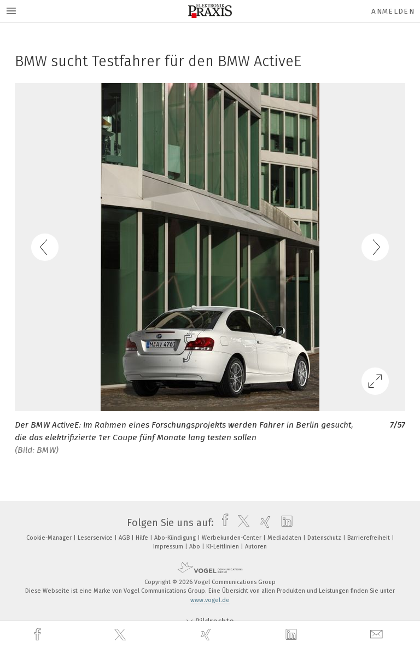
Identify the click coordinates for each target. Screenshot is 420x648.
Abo (195, 546)
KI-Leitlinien (223, 546)
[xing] (207, 634)
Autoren (256, 546)
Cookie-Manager (49, 537)
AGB (125, 537)
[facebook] (38, 634)
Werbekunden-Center (232, 537)
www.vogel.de (210, 600)
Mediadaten (285, 537)
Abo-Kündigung (175, 537)
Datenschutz (325, 537)
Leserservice (96, 537)
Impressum (169, 546)
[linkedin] (292, 635)
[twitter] (121, 635)
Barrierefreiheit (369, 537)
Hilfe (143, 537)
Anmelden (393, 11)
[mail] (378, 634)
